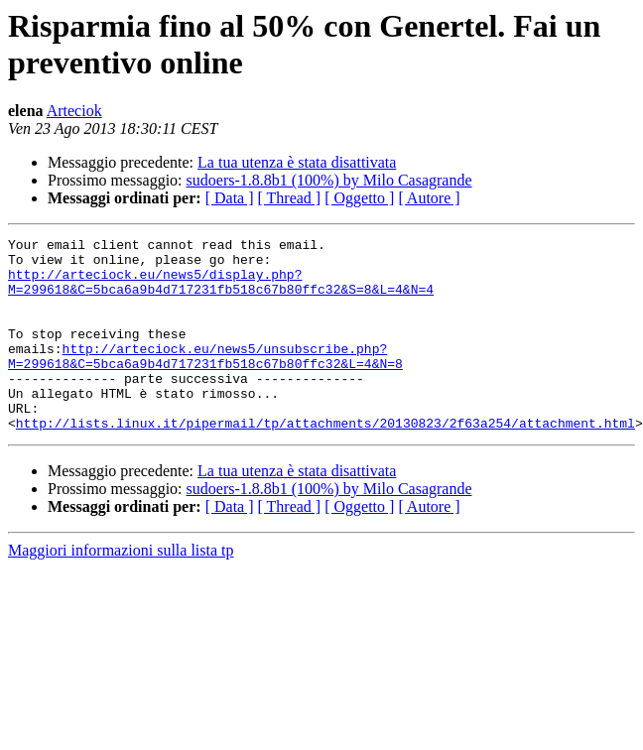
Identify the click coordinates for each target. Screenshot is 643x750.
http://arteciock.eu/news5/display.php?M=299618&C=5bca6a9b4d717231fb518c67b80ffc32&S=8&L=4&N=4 (221, 292)
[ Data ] (229, 197)
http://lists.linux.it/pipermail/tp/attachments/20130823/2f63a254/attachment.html (325, 461)
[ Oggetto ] (359, 197)
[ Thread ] (290, 197)
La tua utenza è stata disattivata (296, 162)
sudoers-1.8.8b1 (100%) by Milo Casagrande (329, 180)
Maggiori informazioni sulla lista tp (121, 588)
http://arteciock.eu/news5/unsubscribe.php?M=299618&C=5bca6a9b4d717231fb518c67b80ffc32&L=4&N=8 (205, 381)
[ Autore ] (428, 197)
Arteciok (74, 110)
